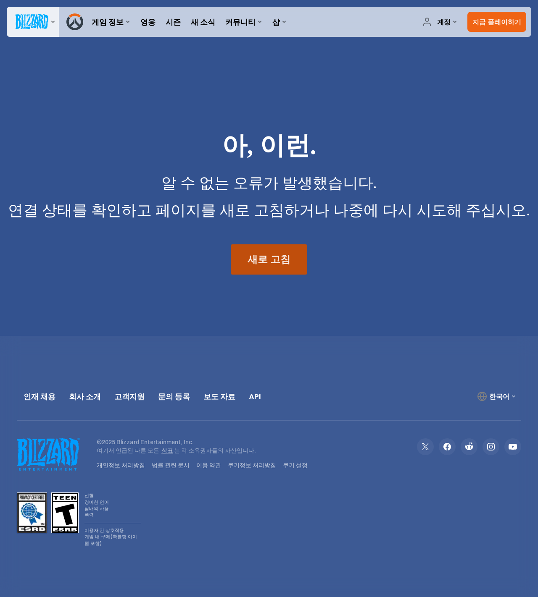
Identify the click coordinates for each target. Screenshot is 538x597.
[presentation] (33, 22)
